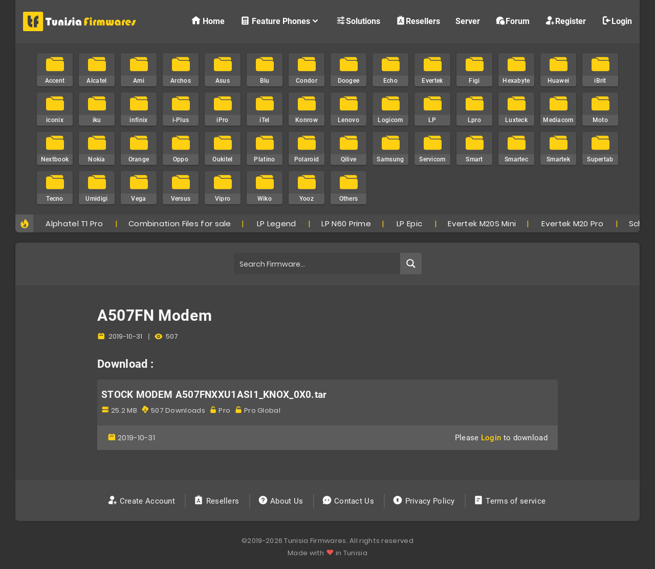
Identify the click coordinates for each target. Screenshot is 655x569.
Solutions (358, 20)
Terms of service (510, 501)
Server (467, 21)
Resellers (418, 20)
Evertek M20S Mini (482, 223)
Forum (512, 20)
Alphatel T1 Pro (74, 223)
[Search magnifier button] (411, 263)
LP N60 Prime (346, 223)
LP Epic (409, 223)
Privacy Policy (424, 501)
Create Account (142, 501)
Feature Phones (280, 20)
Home (208, 20)
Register (565, 20)
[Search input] (317, 263)
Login (616, 20)
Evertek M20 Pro (572, 223)
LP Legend (276, 223)
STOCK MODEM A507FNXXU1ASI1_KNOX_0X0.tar (214, 394)
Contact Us (349, 501)
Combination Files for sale (179, 223)
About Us (281, 501)
